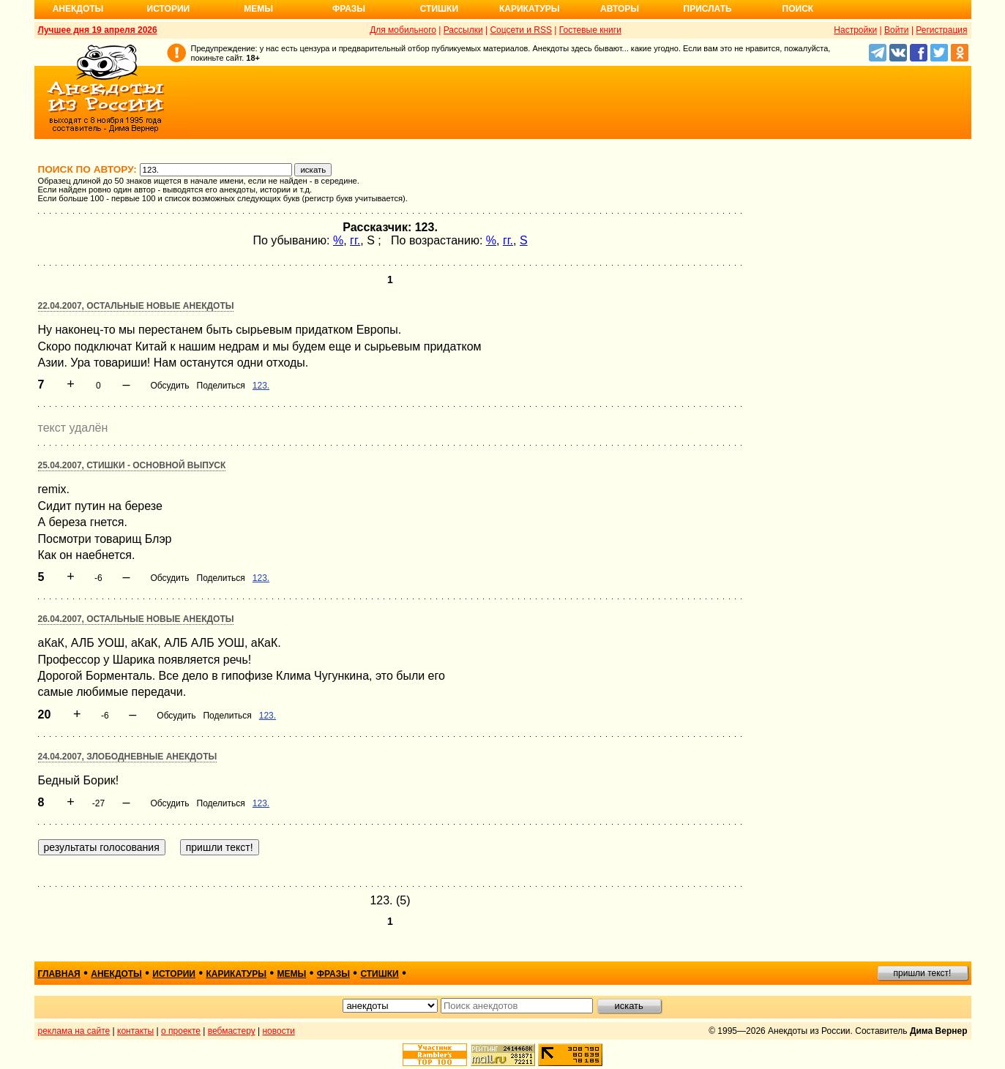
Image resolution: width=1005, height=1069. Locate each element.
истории (173, 974)
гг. (355, 240)
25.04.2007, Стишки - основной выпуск (132, 465)
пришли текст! (923, 973)
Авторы (619, 9)
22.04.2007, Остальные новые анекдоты (136, 306)
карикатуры (236, 974)
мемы (292, 974)
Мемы (258, 9)
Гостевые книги (590, 30)
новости (278, 1031)
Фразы (348, 9)
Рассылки (463, 30)
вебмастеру (231, 1031)
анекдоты (116, 974)
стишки (379, 974)
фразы (333, 974)
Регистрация (941, 30)
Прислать (708, 9)
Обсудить (169, 385)
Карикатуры (529, 9)
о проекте (181, 1031)
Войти (896, 30)
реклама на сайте (74, 1031)
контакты (135, 1031)
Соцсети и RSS (521, 30)
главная (59, 974)
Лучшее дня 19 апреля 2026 (97, 30)
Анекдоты (78, 9)
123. (261, 385)
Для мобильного (403, 30)
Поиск (798, 9)
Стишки (439, 9)
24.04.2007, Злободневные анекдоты (127, 756)
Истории (168, 9)
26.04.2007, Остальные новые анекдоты (136, 619)
